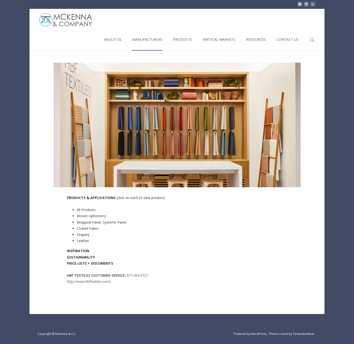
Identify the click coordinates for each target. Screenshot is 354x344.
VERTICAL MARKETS (219, 44)
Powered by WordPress (250, 334)
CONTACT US (287, 44)
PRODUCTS (182, 44)
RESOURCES (256, 44)
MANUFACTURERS (147, 44)
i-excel (284, 334)
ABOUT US (112, 44)
